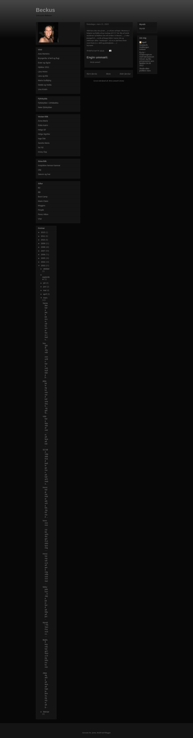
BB (39, 192)
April (144, 42)
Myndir (142, 28)
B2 (39, 188)
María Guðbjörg (44, 80)
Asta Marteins (44, 54)
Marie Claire (43, 201)
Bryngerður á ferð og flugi (48, 58)
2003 (43, 266)
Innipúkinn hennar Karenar (49, 165)
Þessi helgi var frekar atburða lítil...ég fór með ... (45, 502)
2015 (43, 232)
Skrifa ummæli (95, 62)
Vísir (40, 219)
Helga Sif (42, 130)
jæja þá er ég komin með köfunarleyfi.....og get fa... (45, 397)
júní (45, 287)
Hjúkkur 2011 (43, 67)
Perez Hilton (43, 214)
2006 (43, 254)
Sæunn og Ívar (44, 174)
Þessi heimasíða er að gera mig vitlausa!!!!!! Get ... (45, 568)
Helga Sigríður (44, 134)
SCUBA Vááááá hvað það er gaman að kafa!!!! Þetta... (45, 467)
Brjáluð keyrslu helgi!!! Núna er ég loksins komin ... (45, 654)
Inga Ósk (42, 138)
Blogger (107, 733)
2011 (43, 236)
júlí (44, 283)
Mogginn (41, 206)
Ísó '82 (41, 147)
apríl (45, 294)
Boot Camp (42, 197)
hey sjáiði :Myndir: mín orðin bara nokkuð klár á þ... (45, 360)
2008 (43, 247)
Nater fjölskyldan (45, 107)
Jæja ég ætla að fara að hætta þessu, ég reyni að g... (45, 690)
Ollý (39, 170)
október (46, 269)
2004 (43, 262)
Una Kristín (42, 89)
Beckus (45, 10)
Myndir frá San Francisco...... (45, 629)
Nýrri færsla (92, 74)
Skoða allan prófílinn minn (145, 69)
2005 (43, 258)
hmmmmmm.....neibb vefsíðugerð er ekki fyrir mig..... (45, 535)
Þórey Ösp (42, 152)
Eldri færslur (125, 74)
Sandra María (43, 143)
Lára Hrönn (42, 72)
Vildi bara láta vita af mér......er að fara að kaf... (45, 431)
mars (45, 298)
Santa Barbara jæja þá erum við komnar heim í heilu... (45, 321)
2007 (43, 251)
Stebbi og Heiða (44, 85)
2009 (43, 243)
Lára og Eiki (43, 76)
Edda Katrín (43, 125)
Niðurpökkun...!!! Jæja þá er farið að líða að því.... (45, 603)
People (41, 210)
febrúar (46, 712)
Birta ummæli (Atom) (116, 81)
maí (45, 290)
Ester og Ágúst (44, 63)
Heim (108, 74)
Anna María (43, 121)
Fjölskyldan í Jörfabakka (48, 103)
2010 (43, 240)
